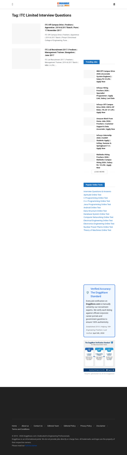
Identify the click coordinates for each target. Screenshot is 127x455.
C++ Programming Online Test (97, 201)
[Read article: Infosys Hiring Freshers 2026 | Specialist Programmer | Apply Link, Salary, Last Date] (89, 91)
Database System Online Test (96, 214)
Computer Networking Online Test (98, 217)
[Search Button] (114, 4)
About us (25, 426)
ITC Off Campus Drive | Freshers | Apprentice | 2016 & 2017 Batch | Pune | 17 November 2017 (62, 28)
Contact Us (38, 426)
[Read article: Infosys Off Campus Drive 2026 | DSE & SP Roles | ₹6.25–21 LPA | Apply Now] (89, 107)
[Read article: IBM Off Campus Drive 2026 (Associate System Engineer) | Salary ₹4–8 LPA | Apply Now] (89, 74)
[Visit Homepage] (63, 4)
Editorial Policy (70, 426)
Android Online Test (92, 207)
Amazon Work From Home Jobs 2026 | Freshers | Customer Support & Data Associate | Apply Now (105, 124)
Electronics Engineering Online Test (99, 224)
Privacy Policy (86, 426)
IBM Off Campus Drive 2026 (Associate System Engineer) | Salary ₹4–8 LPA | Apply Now (105, 76)
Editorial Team (53, 426)
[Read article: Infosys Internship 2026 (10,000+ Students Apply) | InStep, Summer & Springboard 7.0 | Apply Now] (89, 138)
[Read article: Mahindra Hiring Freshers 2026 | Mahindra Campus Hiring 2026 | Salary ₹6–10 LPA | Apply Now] (89, 157)
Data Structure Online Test (95, 211)
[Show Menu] (12, 4)
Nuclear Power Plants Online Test (98, 227)
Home (14, 426)
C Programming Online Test (96, 198)
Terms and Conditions (21, 429)
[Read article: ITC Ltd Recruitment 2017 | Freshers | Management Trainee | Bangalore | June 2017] (26, 58)
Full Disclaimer (31, 445)
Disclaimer (100, 426)
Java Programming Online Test (97, 204)
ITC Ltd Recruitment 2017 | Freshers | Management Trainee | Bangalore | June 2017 (61, 52)
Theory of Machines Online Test (97, 230)
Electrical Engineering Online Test (98, 220)
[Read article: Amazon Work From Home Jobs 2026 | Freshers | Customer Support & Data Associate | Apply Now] (89, 121)
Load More (99, 172)
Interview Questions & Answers (97, 191)
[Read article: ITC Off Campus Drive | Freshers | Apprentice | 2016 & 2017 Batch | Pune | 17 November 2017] (26, 33)
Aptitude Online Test (92, 195)
